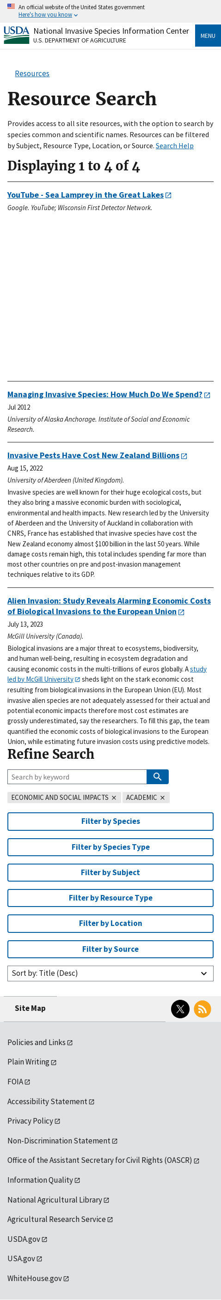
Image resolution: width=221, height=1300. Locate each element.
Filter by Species (110, 821)
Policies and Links (36, 1042)
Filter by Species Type (111, 847)
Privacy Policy (30, 1121)
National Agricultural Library (54, 1200)
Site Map (30, 1008)
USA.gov (21, 1258)
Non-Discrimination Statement (58, 1141)
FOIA (15, 1081)
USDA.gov (23, 1239)
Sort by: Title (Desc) (45, 973)
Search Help (175, 145)
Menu (208, 35)
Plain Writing (28, 1062)
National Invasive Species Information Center (111, 30)
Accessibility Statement (47, 1101)
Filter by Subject (110, 872)
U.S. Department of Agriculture (79, 40)
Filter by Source (110, 949)
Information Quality (40, 1180)
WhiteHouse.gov (34, 1278)
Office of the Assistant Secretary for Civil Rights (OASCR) (99, 1160)
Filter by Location (110, 923)
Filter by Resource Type (111, 898)
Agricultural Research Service (56, 1219)
